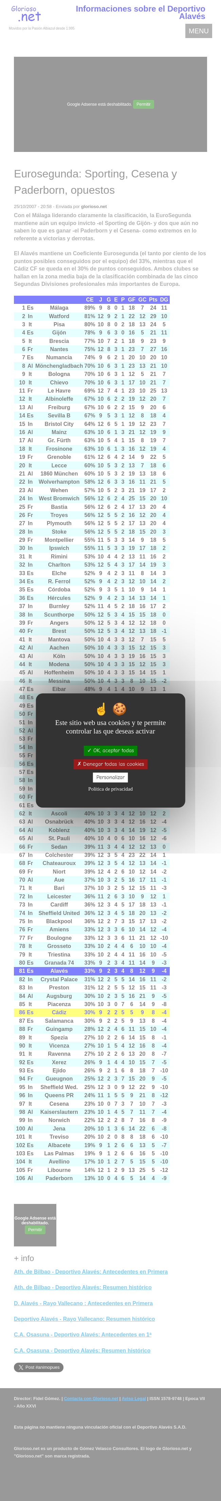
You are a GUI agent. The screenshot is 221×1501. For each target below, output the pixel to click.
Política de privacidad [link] (110, 789)
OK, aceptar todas (110, 750)
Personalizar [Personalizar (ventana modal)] (110, 777)
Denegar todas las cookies (110, 764)
